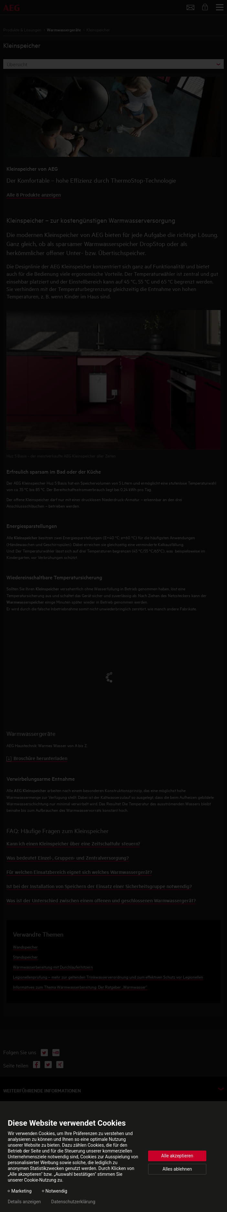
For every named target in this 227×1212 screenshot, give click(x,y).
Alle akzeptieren (177, 1155)
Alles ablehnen (177, 1169)
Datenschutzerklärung (73, 1201)
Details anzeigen (24, 1201)
